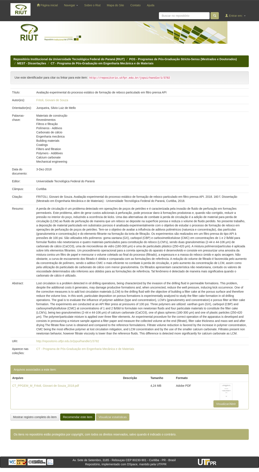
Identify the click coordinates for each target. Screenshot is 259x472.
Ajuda (150, 5)
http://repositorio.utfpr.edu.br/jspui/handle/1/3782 (67, 341)
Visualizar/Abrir (226, 404)
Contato (135, 5)
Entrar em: (235, 15)
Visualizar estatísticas (113, 417)
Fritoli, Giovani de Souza (52, 100)
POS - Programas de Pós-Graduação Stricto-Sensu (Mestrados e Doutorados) (183, 59)
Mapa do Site (115, 5)
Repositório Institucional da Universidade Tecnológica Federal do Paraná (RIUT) (69, 59)
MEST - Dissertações (31, 63)
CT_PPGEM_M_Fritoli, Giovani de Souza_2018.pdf (45, 385)
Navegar (71, 5)
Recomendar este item (77, 417)
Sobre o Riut (92, 5)
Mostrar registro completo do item (35, 417)
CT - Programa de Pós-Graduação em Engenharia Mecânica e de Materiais (102, 63)
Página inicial (47, 5)
